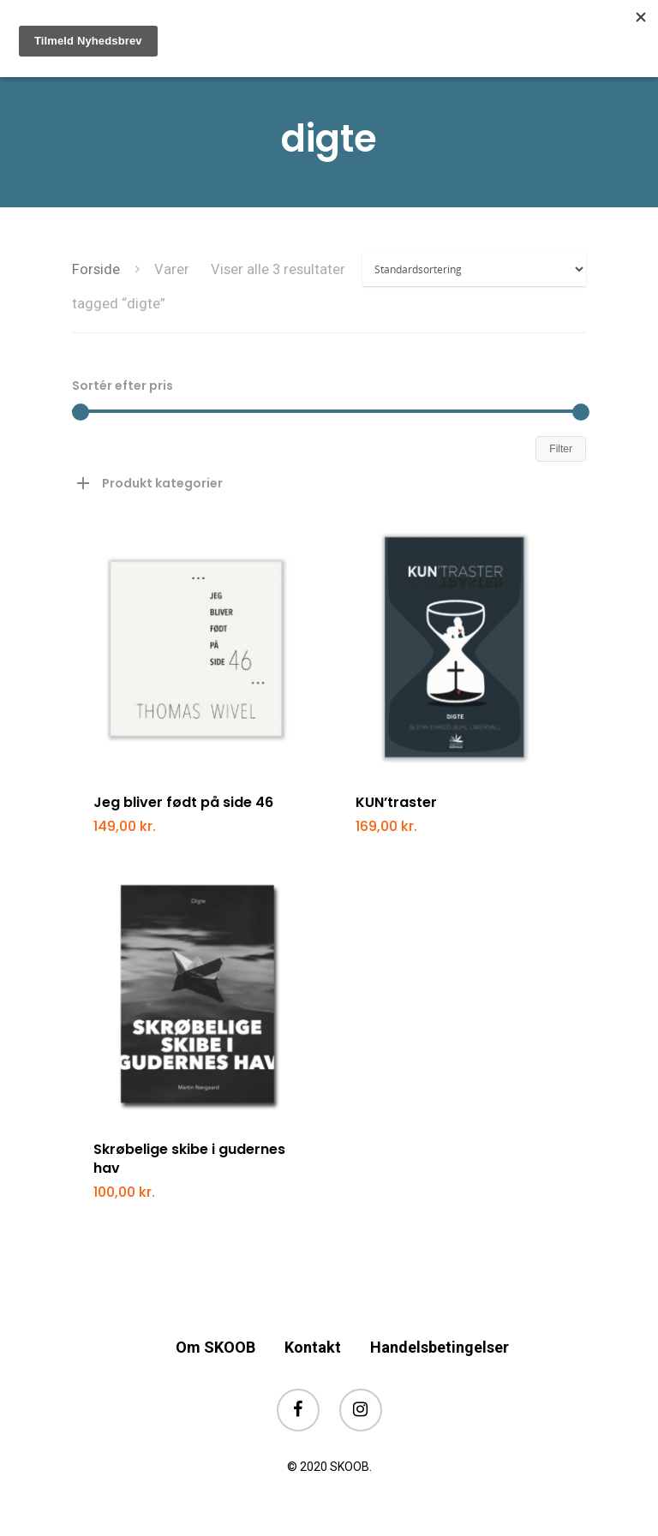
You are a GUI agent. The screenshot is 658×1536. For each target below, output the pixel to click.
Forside (96, 269)
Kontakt (312, 1347)
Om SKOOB (215, 1347)
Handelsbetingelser (439, 1347)
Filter (560, 449)
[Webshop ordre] (474, 269)
